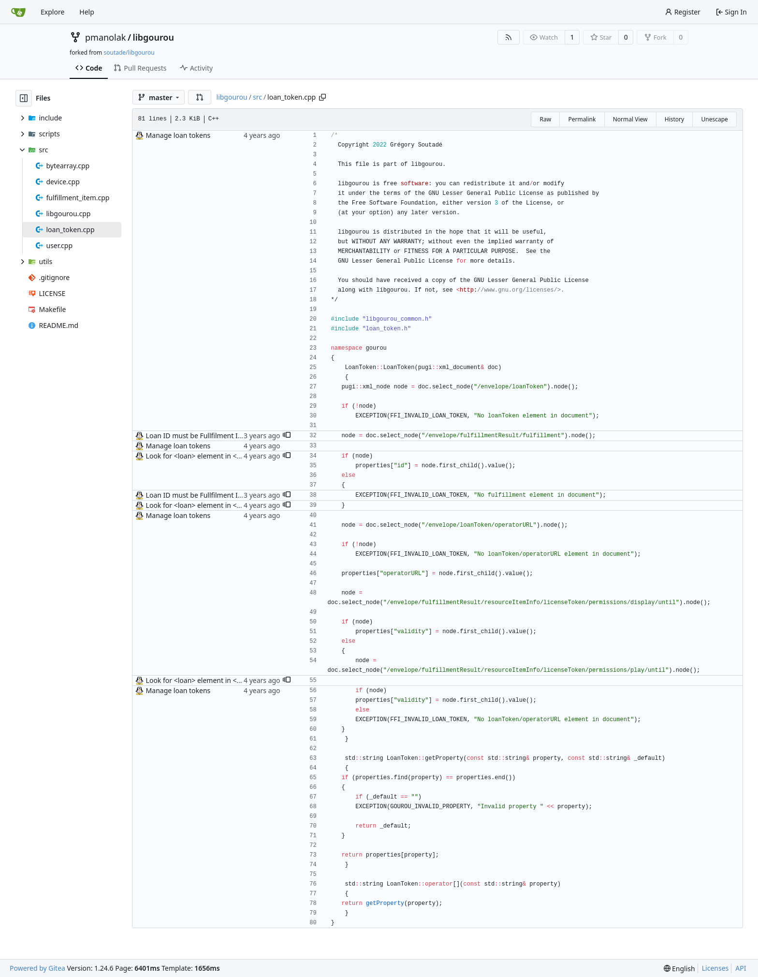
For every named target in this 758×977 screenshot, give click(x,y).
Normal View (630, 119)
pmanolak (105, 37)
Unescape (714, 119)
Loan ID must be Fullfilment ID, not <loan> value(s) (226, 435)
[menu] (679, 968)
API (740, 968)
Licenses (715, 968)
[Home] (18, 12)
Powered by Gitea (37, 968)
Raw (545, 119)
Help (86, 11)
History (674, 119)
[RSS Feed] (508, 37)
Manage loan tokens (178, 135)
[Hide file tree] (23, 98)
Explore (52, 11)
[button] (199, 97)
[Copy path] (322, 97)
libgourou (153, 37)
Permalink (582, 119)
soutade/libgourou (128, 52)
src (257, 97)
